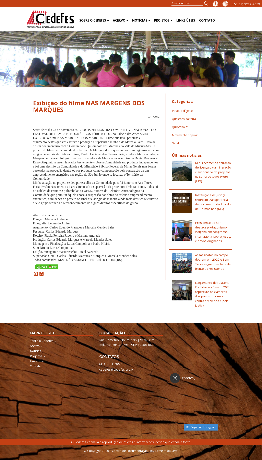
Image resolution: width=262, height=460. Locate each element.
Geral (175, 143)
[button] (207, 3)
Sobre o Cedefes (94, 20)
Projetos (163, 20)
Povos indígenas (182, 111)
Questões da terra (184, 119)
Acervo (120, 20)
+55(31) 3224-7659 (246, 4)
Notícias (141, 20)
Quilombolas (180, 127)
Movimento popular (185, 135)
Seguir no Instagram (201, 427)
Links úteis (185, 20)
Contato (207, 20)
